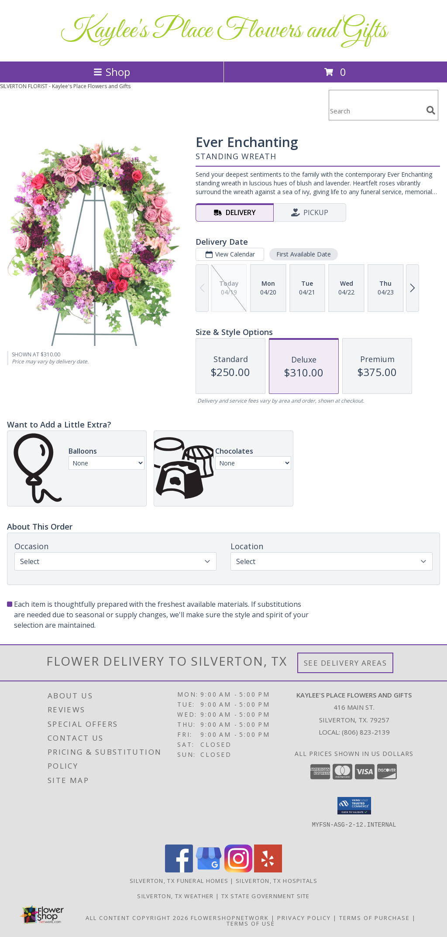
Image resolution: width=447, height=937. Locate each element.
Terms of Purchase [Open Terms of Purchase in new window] (374, 918)
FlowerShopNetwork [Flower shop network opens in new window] (230, 918)
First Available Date (303, 254)
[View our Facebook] (179, 870)
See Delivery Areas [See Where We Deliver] (345, 663)
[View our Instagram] (238, 870)
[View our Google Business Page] (209, 870)
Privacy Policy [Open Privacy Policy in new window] (304, 918)
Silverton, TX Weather (175, 896)
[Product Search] (376, 110)
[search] (431, 110)
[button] (354, 805)
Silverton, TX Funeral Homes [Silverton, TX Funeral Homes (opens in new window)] (179, 881)
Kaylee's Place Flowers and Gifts (223, 30)
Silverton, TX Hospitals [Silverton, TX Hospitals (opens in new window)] (276, 881)
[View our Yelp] (268, 870)
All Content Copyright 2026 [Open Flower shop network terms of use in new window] (137, 918)
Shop (111, 72)
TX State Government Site (265, 896)
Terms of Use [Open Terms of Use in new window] (251, 923)
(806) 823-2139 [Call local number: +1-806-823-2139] (366, 732)
